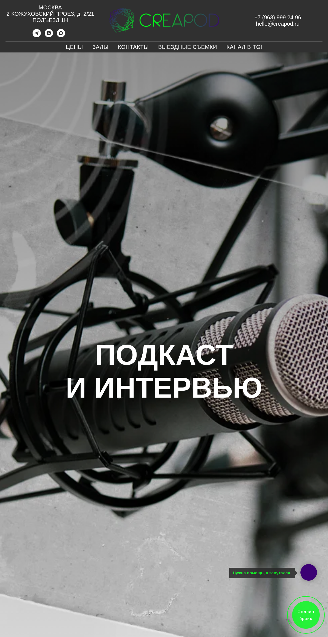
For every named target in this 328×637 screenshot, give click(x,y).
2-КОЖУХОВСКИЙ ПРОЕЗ (40, 14)
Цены (74, 47)
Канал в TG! (244, 47)
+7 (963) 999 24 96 (277, 17)
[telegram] (37, 35)
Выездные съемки (187, 47)
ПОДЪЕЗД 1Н (50, 20)
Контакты (133, 47)
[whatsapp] (49, 35)
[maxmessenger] (61, 35)
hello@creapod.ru (278, 24)
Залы (100, 47)
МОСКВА (50, 7)
